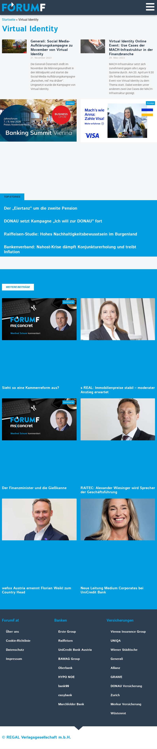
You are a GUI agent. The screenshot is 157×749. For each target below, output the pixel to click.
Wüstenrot (118, 713)
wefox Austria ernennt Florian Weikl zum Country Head (36, 590)
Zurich (115, 695)
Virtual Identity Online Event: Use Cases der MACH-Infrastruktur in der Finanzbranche (131, 48)
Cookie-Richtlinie (18, 641)
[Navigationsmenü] (150, 7)
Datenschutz (15, 650)
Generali (117, 659)
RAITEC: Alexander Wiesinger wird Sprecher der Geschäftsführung (118, 490)
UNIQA (116, 641)
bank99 (63, 686)
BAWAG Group (69, 659)
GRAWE (116, 677)
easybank (65, 695)
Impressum (14, 659)
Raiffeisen (65, 641)
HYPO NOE (66, 677)
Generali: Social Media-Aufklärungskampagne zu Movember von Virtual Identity (52, 48)
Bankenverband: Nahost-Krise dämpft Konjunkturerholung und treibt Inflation (70, 249)
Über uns (12, 632)
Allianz (115, 668)
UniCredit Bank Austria (75, 650)
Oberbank (65, 668)
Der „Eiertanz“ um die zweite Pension (40, 209)
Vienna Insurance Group (128, 632)
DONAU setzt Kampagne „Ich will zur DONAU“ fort (53, 221)
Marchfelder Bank (71, 704)
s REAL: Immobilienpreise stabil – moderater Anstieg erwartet (118, 390)
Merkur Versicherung (126, 704)
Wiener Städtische (124, 650)
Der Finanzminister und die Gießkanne (34, 488)
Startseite (8, 20)
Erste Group (67, 632)
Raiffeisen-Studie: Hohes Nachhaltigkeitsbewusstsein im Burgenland (70, 234)
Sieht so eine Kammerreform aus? (30, 388)
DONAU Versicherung (126, 686)
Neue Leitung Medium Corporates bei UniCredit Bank (112, 590)
